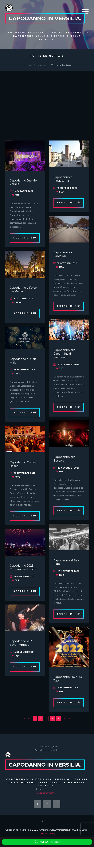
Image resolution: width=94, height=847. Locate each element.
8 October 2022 (23, 298)
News (41, 65)
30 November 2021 (68, 364)
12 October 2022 (67, 263)
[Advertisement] (47, 99)
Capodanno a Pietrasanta (62, 178)
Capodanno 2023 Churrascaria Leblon (23, 567)
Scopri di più (24, 238)
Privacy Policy (47, 833)
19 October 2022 (23, 191)
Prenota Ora (47, 842)
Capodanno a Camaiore (62, 254)
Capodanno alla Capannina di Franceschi (64, 353)
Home (26, 65)
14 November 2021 (24, 652)
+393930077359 (45, 792)
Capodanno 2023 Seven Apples (21, 642)
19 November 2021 (24, 576)
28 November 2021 (24, 370)
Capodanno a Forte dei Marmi (23, 289)
